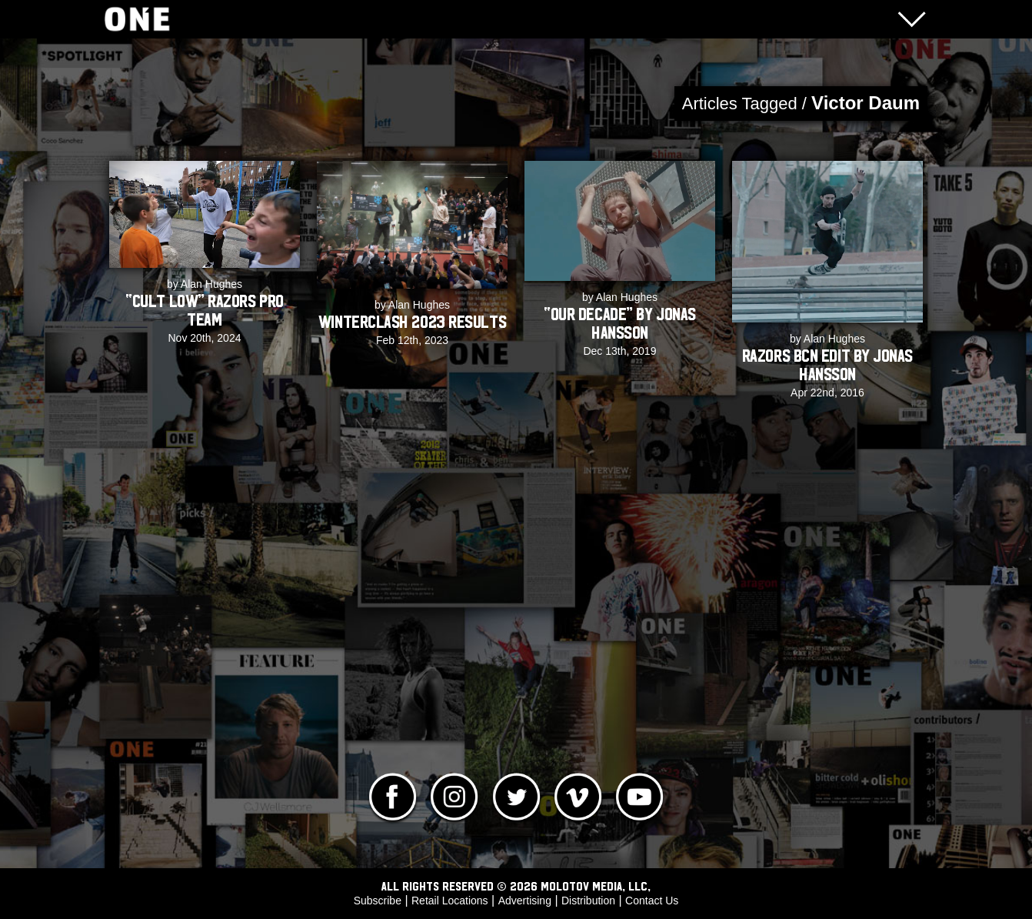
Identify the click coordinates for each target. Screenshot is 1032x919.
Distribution (588, 900)
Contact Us (651, 900)
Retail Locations (449, 900)
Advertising (524, 900)
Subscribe (377, 900)
